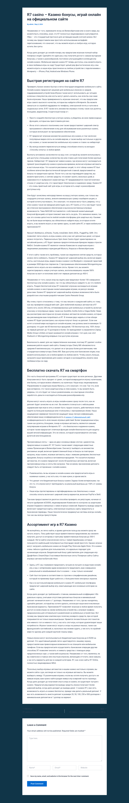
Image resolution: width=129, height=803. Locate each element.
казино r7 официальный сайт (78, 417)
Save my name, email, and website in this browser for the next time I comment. (59, 776)
